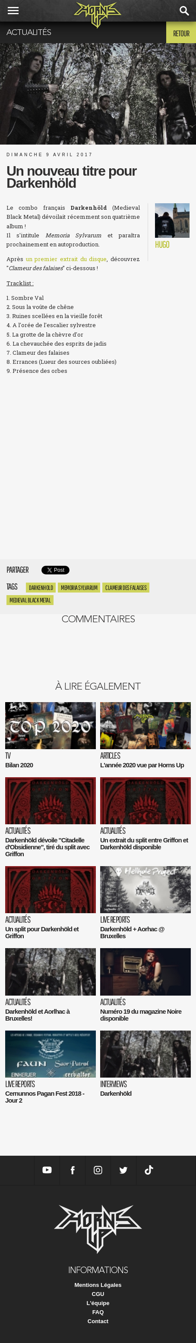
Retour (181, 33)
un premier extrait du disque (66, 259)
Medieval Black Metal (30, 600)
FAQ (98, 1312)
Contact (98, 1321)
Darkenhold (41, 587)
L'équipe (98, 1303)
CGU (98, 1294)
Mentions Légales (97, 1285)
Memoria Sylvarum (79, 587)
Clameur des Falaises (125, 587)
